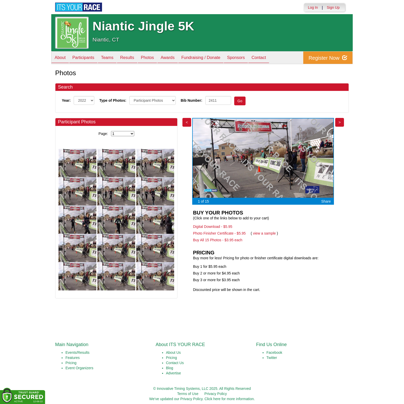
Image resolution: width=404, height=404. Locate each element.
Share (326, 201)
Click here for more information (229, 399)
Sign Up (333, 7)
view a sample (264, 233)
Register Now (327, 58)
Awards (178, 58)
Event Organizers (79, 368)
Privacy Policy (215, 394)
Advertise (173, 373)
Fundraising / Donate (214, 58)
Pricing (71, 363)
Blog (169, 368)
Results (134, 58)
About (61, 58)
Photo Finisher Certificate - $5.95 (219, 233)
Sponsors (251, 58)
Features (72, 358)
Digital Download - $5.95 (212, 227)
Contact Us (175, 363)
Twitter (271, 358)
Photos (156, 58)
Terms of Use (187, 394)
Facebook (274, 352)
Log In (313, 7)
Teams (112, 58)
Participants (86, 58)
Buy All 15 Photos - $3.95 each (217, 240)
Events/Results (77, 352)
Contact (276, 58)
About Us (173, 352)
